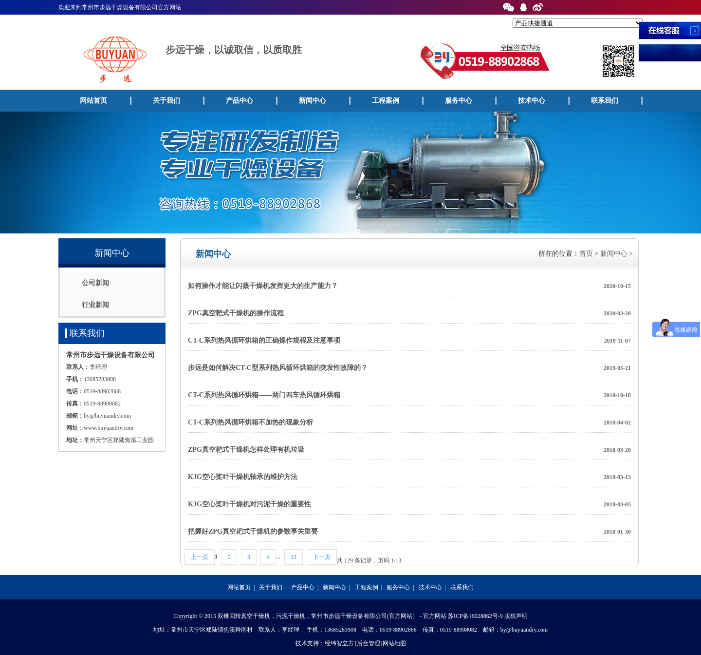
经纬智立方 (339, 643)
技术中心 (531, 100)
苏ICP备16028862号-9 (475, 616)
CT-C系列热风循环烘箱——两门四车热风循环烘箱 (409, 395)
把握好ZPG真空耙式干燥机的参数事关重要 (409, 531)
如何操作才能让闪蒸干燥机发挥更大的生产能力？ (409, 286)
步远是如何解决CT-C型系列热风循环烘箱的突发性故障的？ (409, 368)
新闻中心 (312, 100)
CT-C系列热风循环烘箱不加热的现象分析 (409, 422)
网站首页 (93, 100)
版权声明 (516, 616)
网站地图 (394, 643)
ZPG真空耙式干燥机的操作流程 (409, 313)
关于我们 (166, 100)
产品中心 (239, 100)
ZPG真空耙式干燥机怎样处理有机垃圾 (409, 450)
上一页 (199, 557)
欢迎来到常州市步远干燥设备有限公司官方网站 (119, 7)
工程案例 (385, 100)
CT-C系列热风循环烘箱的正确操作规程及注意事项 (409, 340)
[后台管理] (369, 643)
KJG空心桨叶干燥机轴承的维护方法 (409, 477)
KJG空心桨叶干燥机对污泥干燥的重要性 (409, 504)
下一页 (322, 557)
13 (293, 557)
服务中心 (458, 100)
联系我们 (604, 100)
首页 (586, 253)
